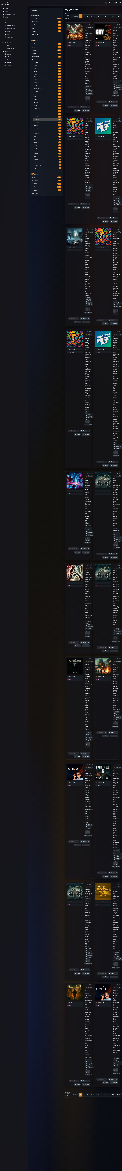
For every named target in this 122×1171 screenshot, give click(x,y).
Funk (87, 185)
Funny (47, 139)
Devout (47, 159)
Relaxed (47, 94)
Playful (47, 80)
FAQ (7, 57)
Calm (47, 85)
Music (5, 17)
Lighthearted (47, 97)
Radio (7, 34)
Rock (87, 88)
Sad (47, 137)
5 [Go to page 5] (94, 16)
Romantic (47, 134)
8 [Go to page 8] (105, 16)
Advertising (46, 180)
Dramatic (46, 50)
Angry (47, 168)
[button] (86, 110)
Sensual (47, 154)
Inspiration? (9, 37)
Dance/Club (117, 81)
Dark (47, 111)
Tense (47, 71)
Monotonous (47, 165)
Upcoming (9, 31)
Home (5, 8)
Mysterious (47, 108)
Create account (10, 48)
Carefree (47, 91)
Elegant (47, 82)
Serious (47, 102)
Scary (47, 142)
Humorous (47, 117)
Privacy (8, 65)
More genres (35, 34)
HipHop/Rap (117, 199)
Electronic (46, 22)
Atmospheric (46, 57)
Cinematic (46, 18)
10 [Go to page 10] (113, 16)
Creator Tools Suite (8, 14)
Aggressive (47, 119)
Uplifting (47, 63)
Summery (47, 128)
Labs (4, 40)
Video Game (46, 190)
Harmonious (47, 122)
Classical (46, 31)
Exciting (46, 53)
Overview (34, 10)
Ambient (46, 25)
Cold (47, 162)
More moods (35, 60)
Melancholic (47, 77)
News (5, 11)
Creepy (47, 148)
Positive (46, 44)
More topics (35, 193)
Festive (47, 125)
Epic (47, 68)
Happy (47, 74)
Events (46, 187)
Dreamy (47, 105)
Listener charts (10, 25)
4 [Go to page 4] (91, 16)
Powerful (46, 47)
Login (7, 45)
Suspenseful (47, 88)
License (8, 54)
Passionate (47, 131)
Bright (47, 100)
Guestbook (9, 60)
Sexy (47, 156)
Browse (8, 23)
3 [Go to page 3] (87, 16)
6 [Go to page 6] (98, 16)
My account (6, 42)
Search (8, 20)
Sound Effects (117, 853)
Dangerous (47, 151)
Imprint (8, 62)
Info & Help (6, 51)
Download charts (10, 28)
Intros (46, 177)
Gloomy (47, 145)
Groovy (47, 114)
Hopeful (47, 65)
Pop (46, 28)
